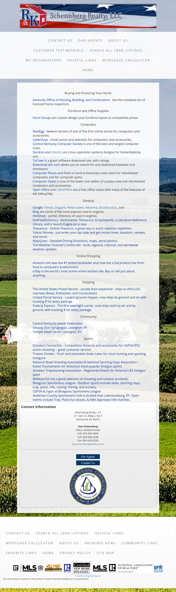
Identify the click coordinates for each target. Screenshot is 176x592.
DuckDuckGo (108, 207)
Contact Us (60, 40)
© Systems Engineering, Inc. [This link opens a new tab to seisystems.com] (87, 575)
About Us (118, 40)
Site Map (105, 553)
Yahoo (48, 207)
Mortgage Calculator (126, 60)
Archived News (100, 543)
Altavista (91, 207)
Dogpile (60, 207)
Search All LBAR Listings (115, 50)
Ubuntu (56, 152)
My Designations (44, 60)
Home (88, 70)
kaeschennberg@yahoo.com (88, 444)
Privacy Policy (75, 553)
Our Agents (90, 40)
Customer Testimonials (59, 50)
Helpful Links (82, 60)
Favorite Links (21, 553)
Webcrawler (75, 207)
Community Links (140, 543)
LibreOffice (64, 190)
